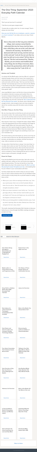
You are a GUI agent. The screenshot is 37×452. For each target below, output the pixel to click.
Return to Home (18, 443)
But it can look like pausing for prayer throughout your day (18, 166)
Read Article (6, 257)
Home (2, 5)
